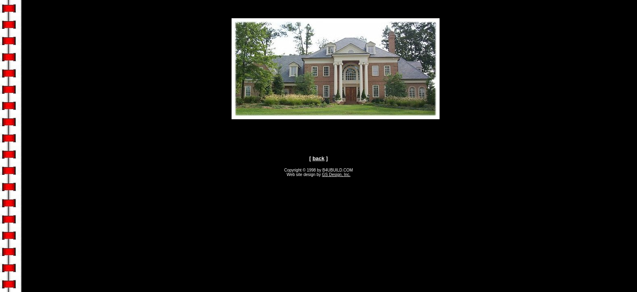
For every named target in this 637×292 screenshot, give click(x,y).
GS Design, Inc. (336, 174)
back (318, 158)
